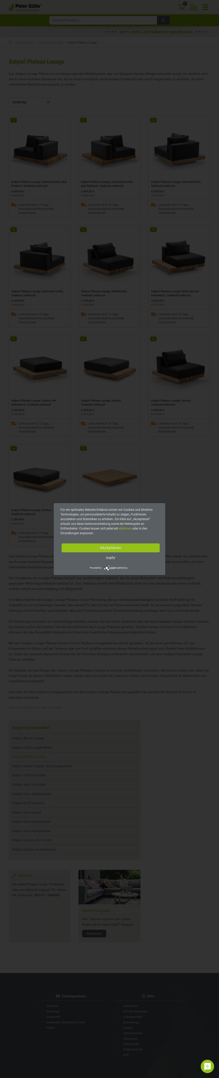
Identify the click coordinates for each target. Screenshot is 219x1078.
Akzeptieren (110, 547)
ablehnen (125, 528)
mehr (110, 557)
